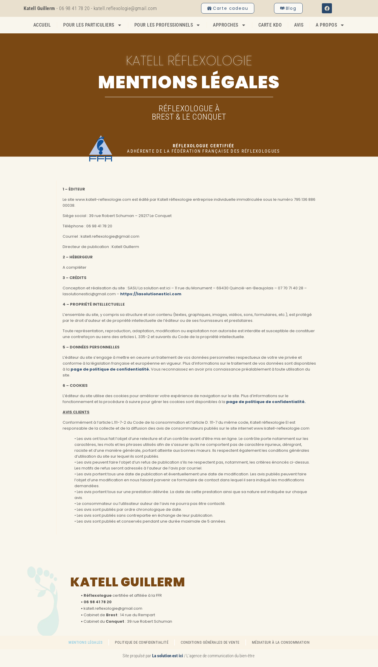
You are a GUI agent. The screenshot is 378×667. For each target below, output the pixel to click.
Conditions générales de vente (210, 642)
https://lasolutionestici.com (150, 294)
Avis (298, 25)
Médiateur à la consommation (281, 642)
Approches (229, 25)
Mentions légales (85, 642)
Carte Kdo (270, 25)
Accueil (42, 25)
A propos (330, 25)
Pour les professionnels (167, 25)
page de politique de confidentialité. (110, 369)
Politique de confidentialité (141, 642)
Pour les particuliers (92, 25)
